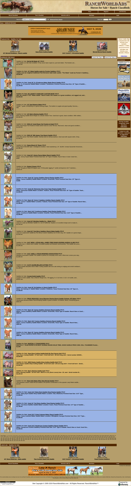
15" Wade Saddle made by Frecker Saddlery (42, 71)
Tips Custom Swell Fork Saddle (44, 459)
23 (37, 435)
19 (30, 435)
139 (19, 438)
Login (117, 15)
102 (51, 437)
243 (17, 440)
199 (35, 439)
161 (68, 438)
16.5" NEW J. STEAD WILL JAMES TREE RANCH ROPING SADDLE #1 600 (51, 242)
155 (55, 438)
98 (43, 437)
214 (68, 439)
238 (6, 440)
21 (34, 435)
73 (2, 437)
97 (41, 437)
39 (63, 435)
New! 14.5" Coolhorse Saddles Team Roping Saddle (45, 211)
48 (77, 435)
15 (24, 435)
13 (21, 435)
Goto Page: (3, 435)
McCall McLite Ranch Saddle (102, 52)
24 (39, 435)
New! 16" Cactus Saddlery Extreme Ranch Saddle (44, 310)
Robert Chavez (32, 166)
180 (111, 438)
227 (97, 439)
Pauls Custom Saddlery (102, 459)
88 (27, 437)
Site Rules (91, 15)
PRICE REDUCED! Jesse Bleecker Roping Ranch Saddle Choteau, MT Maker (51, 298)
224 (90, 439)
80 (14, 437)
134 (8, 438)
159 (64, 438)
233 (111, 439)
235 (115, 439)
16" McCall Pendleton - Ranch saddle (15, 53)
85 (22, 437)
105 (58, 437)
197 (30, 439)
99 (45, 437)
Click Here (124, 56)
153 (50, 438)
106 (60, 437)
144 (30, 438)
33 (53, 435)
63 (102, 435)
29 (47, 435)
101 (49, 437)
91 (32, 437)
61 (99, 435)
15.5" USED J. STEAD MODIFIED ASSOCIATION (42, 253)
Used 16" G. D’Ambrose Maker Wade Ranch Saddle (44, 82)
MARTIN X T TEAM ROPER (36, 343)
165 (77, 438)
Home (89, 11)
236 (1, 440)
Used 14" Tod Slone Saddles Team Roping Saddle (44, 403)
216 (73, 439)
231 (106, 439)
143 (28, 438)
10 (16, 435)
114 (78, 437)
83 (19, 437)
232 (108, 439)
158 (62, 438)
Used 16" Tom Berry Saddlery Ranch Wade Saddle (43, 231)
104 (56, 437)
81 (15, 437)
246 (24, 440)
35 (56, 435)
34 (55, 435)
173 (95, 438)
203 (44, 439)
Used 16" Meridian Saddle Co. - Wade (39, 221)
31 (50, 435)
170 (88, 438)
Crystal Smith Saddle (34, 276)
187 (10, 439)
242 (15, 440)
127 (107, 437)
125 (103, 437)
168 (84, 438)
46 (74, 435)
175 (99, 438)
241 (13, 440)
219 (79, 439)
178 (106, 438)
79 (12, 437)
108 (65, 437)
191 (19, 439)
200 (37, 439)
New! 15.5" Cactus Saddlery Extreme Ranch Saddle (44, 321)
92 (33, 437)
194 (24, 439)
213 (66, 439)
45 (73, 435)
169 (86, 438)
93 (35, 437)
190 (17, 439)
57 (92, 435)
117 (85, 437)
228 (99, 439)
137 (15, 438)
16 (26, 435)
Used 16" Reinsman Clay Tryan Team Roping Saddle (45, 189)
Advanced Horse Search (56, 19)
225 (93, 439)
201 (39, 439)
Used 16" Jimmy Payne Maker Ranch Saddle (41, 155)
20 (32, 435)
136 (13, 438)
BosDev (3, 484)
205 (48, 439)
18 (29, 435)
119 (89, 437)
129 (111, 437)
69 (112, 435)
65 (105, 435)
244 (19, 440)
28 (45, 435)
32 (52, 435)
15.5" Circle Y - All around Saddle (73, 53)
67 (108, 435)
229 (102, 439)
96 (40, 437)
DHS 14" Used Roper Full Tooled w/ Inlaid (40, 124)
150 (44, 438)
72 (1, 437)
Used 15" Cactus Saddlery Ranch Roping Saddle (44, 177)
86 (23, 437)
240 (10, 440)
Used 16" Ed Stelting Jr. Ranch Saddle (40, 287)
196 (28, 439)
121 (94, 437)
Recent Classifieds (13, 15)
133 (6, 438)
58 (94, 435)
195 (26, 439)
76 (7, 437)
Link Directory (122, 11)
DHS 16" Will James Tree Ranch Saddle (40, 135)
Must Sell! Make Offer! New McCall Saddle (40, 381)
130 (114, 437)
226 (95, 439)
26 (42, 435)
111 (71, 437)
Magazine (106, 11)
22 (35, 435)
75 (6, 437)
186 (8, 439)
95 (38, 437)
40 (65, 435)
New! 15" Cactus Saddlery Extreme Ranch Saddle (44, 332)
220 (82, 439)
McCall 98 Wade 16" (33, 61)
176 (102, 438)
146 (35, 438)
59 (95, 435)
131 (1, 438)
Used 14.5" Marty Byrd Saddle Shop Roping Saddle (44, 392)
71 (115, 435)
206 (50, 439)
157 (59, 438)
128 (109, 437)
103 (53, 437)
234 (113, 439)
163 (73, 438)
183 (1, 439)
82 (17, 437)
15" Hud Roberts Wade (34, 104)
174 (97, 438)
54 (87, 435)
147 (37, 438)
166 (79, 438)
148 (39, 438)
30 (48, 435)
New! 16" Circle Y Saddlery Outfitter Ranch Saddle (44, 200)
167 (82, 438)
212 (64, 439)
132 (4, 438)
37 (60, 435)
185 (6, 439)
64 (103, 435)
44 (71, 435)
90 (30, 437)
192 (21, 439)
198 (33, 439)
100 (47, 437)
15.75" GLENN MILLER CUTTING (38, 265)
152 (48, 438)
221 (84, 439)
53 (86, 435)
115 (80, 437)
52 (84, 435)
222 (86, 439)
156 (57, 438)
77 (9, 437)
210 (59, 439)
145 (33, 438)
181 (113, 438)
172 (93, 438)
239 (8, 440)
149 (41, 438)
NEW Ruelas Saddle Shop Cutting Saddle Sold (43, 362)
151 (46, 438)
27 (43, 435)
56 (90, 435)
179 (108, 438)
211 (62, 439)
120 (91, 437)
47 (76, 435)
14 (22, 435)
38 (61, 435)
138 (17, 438)
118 (87, 437)
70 (113, 435)
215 (70, 439)
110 (69, 437)
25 (40, 435)
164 (75, 438)
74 (4, 437)
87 (25, 437)
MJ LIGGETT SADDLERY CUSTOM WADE (41, 94)
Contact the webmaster (125, 465)
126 (105, 437)
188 (13, 439)
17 (27, 435)
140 (21, 438)
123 (98, 437)
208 (55, 439)
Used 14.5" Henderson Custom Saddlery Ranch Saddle (46, 425)
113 (76, 437)
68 (110, 435)
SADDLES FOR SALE (10, 23)
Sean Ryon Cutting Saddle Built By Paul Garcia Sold (45, 353)
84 (20, 437)
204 (46, 439)
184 (4, 439)
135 (10, 438)
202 (41, 439)
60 (97, 435)
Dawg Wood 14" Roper (34, 145)
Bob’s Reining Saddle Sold (36, 371)
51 (82, 435)
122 (96, 437)
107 (62, 437)
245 (21, 440)
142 (26, 438)
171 (90, 438)
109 (67, 437)
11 (17, 435)
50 (81, 435)
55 (89, 435)
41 (66, 435)
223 (88, 439)
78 (10, 437)
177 (104, 438)
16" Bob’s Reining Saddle (35, 114)
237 (4, 440)
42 (68, 435)
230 (104, 439)
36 (58, 435)
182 (115, 438)
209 (57, 439)
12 (19, 435)
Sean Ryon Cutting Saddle (44, 52)
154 (53, 438)
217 (75, 439)
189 (15, 439)
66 (107, 435)
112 (74, 437)
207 (53, 439)
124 (100, 437)
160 (66, 438)
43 (69, 435)
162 (70, 438)
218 (77, 439)
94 (36, 437)
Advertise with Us (65, 15)
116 (83, 437)
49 (79, 435)
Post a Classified (39, 15)
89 (28, 437)
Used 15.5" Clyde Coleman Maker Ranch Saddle (43, 414)
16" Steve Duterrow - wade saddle (15, 459)
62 (100, 435)
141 (24, 438)
